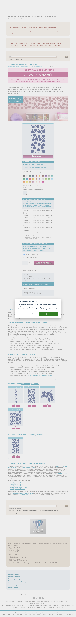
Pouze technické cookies (27, 315)
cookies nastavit (29, 310)
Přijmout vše (48, 315)
